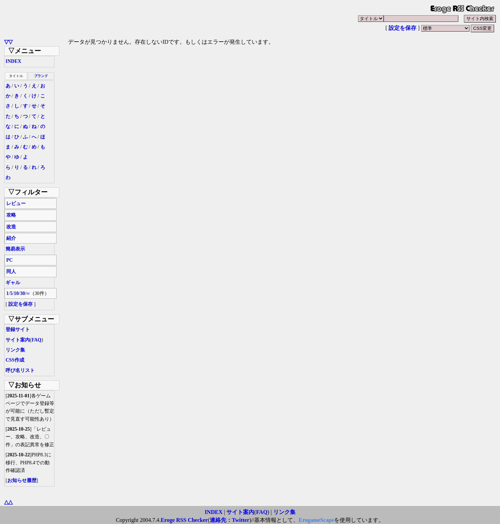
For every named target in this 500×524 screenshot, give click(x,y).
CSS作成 (15, 360)
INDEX (13, 61)
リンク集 (15, 350)
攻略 (11, 215)
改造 (11, 226)
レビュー (16, 203)
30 (22, 293)
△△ (8, 502)
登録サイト (18, 329)
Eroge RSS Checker (184, 520)
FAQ (37, 340)
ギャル (13, 282)
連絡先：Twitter (229, 520)
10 (16, 293)
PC (9, 260)
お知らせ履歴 (21, 480)
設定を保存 (402, 28)
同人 (11, 271)
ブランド (41, 76)
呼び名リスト (20, 370)
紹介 (11, 238)
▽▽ (8, 42)
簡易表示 (15, 249)
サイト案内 (18, 340)
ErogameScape (316, 520)
